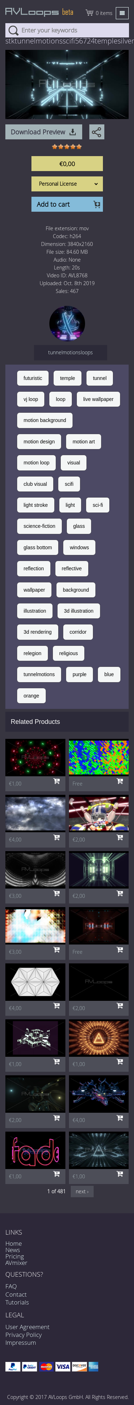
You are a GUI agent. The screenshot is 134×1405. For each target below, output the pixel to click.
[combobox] (67, 30)
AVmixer (16, 1263)
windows (79, 547)
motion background (45, 420)
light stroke (36, 505)
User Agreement (27, 1327)
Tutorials (17, 1302)
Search (13, 30)
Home (13, 1243)
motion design (39, 441)
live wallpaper (98, 399)
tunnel (99, 378)
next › (82, 1191)
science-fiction (39, 526)
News (12, 1250)
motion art (84, 441)
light (70, 505)
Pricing (14, 1256)
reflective (72, 568)
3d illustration (79, 611)
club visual (35, 484)
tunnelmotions (39, 674)
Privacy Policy (23, 1335)
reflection (34, 568)
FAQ (11, 1286)
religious (68, 653)
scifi (69, 484)
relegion (32, 653)
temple (67, 378)
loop (60, 399)
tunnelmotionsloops (70, 352)
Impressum (20, 1342)
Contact (16, 1294)
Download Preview (38, 132)
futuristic (33, 378)
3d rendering (38, 632)
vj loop (31, 399)
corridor (78, 632)
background (76, 590)
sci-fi (98, 505)
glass (79, 526)
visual (73, 462)
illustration (35, 611)
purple (79, 674)
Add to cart (53, 204)
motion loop (36, 462)
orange (31, 696)
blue (109, 674)
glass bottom (38, 547)
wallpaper (34, 590)
